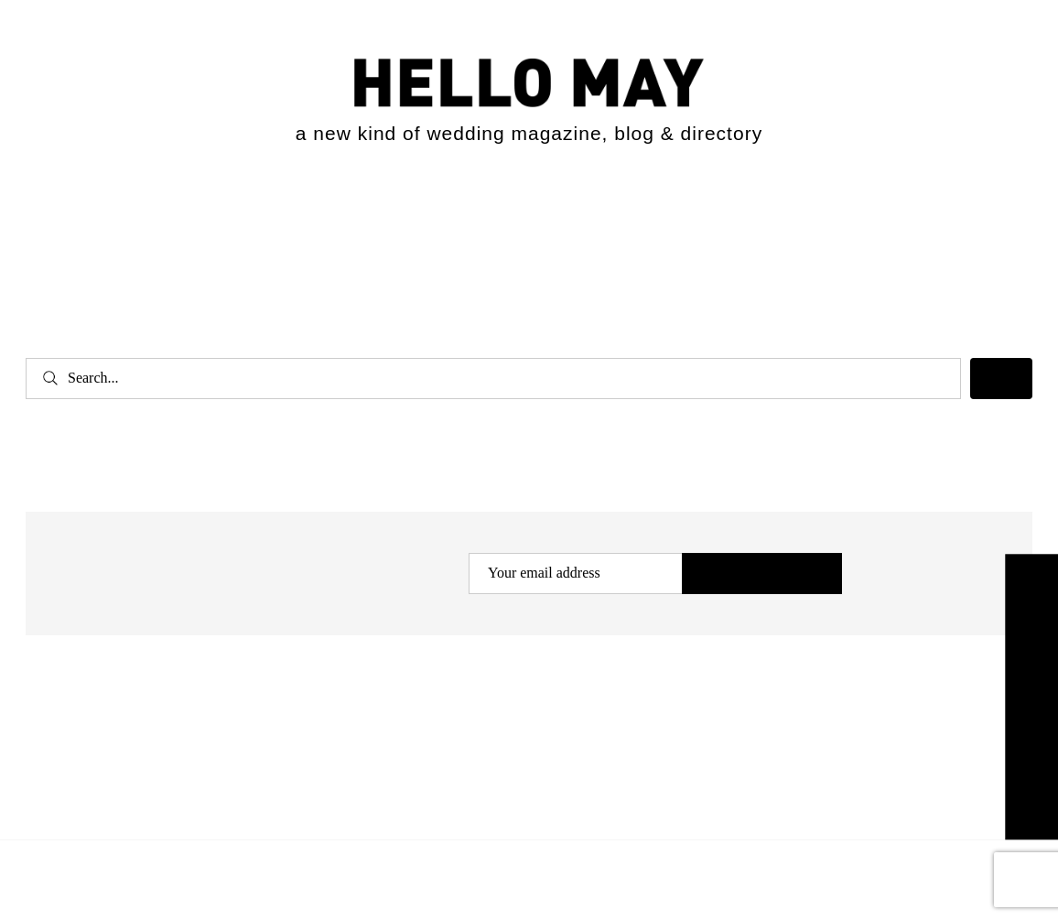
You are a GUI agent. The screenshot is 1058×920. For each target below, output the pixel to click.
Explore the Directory (1031, 697)
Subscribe (762, 574)
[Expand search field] (1001, 208)
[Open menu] (54, 212)
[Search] (1001, 378)
